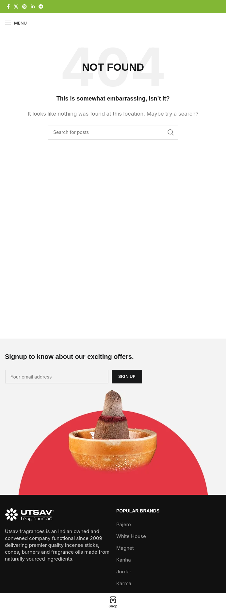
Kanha (123, 560)
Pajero (123, 524)
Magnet (125, 548)
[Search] (113, 132)
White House (131, 536)
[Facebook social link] (8, 6)
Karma (123, 583)
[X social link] (16, 6)
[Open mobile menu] (16, 22)
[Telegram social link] (41, 6)
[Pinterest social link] (24, 6)
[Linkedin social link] (33, 6)
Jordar (123, 571)
